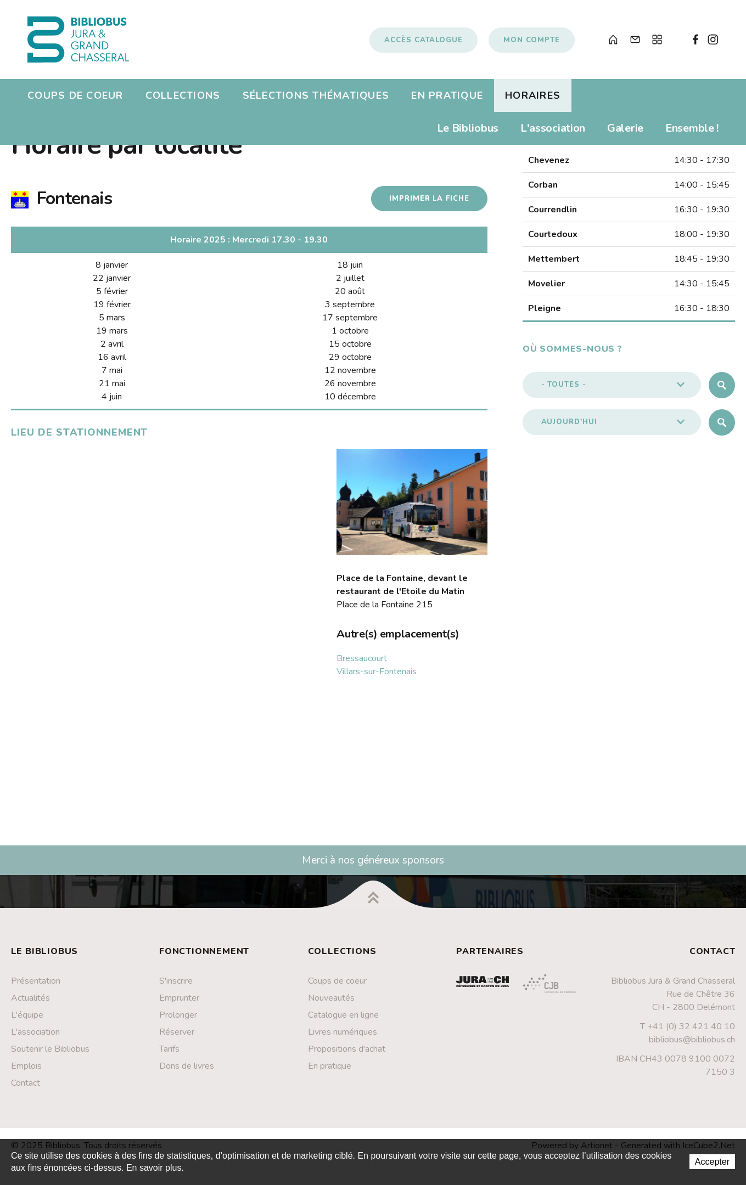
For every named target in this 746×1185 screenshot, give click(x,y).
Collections (183, 95)
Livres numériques (342, 1032)
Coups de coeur (75, 95)
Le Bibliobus (467, 128)
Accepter (712, 1161)
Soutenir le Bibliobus (50, 1049)
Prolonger (178, 1015)
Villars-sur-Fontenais (376, 671)
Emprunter (179, 998)
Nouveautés (331, 998)
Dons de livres (186, 1066)
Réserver (176, 1032)
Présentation (35, 981)
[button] (612, 384)
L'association (552, 128)
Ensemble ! (692, 128)
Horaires (532, 95)
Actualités (30, 998)
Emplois (26, 1066)
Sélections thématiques (316, 95)
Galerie (625, 128)
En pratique (447, 95)
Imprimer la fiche (429, 199)
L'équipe (27, 1015)
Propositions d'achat (346, 1049)
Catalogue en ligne (343, 1015)
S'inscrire (176, 981)
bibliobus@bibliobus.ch (692, 1040)
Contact (25, 1083)
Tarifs (169, 1049)
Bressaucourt (361, 658)
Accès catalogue (423, 40)
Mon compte (531, 40)
